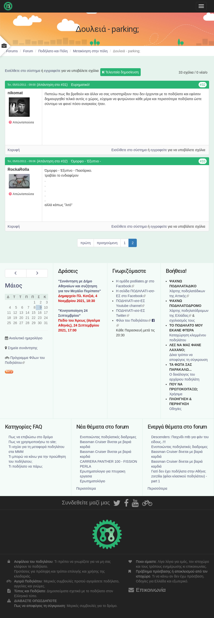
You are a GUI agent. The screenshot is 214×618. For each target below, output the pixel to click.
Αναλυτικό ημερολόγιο (25, 338)
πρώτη (85, 243)
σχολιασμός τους (182, 320)
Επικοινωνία (151, 590)
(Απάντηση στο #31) (52, 85)
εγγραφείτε (52, 71)
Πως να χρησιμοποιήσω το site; (32, 442)
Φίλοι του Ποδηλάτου (133, 320)
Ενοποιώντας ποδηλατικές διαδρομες (108, 437)
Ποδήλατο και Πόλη (53, 51)
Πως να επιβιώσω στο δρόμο (31, 437)
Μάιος (13, 285)
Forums (12, 51)
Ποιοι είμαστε (146, 562)
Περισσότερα (86, 488)
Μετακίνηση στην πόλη (90, 51)
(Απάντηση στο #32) (52, 161)
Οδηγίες (175, 409)
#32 (202, 85)
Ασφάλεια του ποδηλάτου (33, 562)
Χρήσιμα (175, 394)
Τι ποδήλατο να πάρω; (26, 466)
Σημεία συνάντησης (23, 348)
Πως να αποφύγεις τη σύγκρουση (39, 606)
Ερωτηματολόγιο (92, 481)
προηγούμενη (107, 243)
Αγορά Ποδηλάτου (28, 581)
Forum (28, 51)
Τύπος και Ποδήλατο (29, 591)
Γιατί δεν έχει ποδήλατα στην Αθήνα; (178, 471)
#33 (202, 161)
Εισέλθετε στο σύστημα (22, 71)
